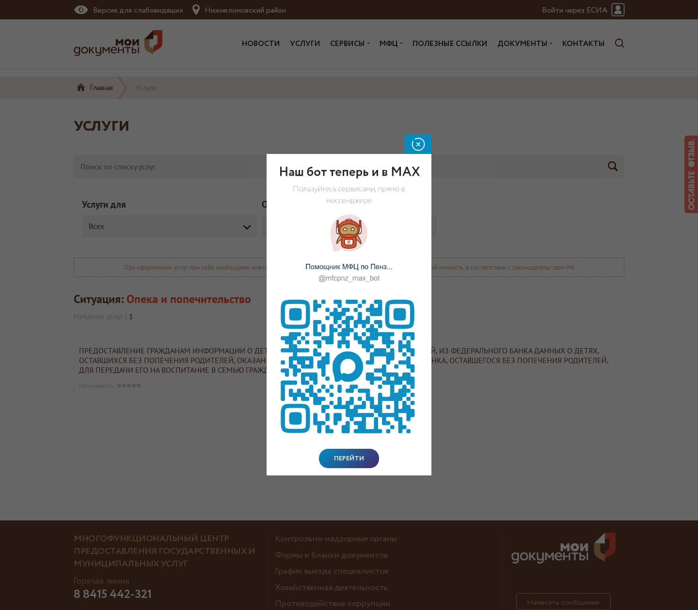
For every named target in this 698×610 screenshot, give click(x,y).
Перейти (349, 458)
